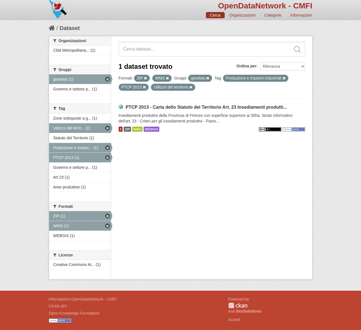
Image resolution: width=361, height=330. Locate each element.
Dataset (69, 28)
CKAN (237, 305)
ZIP (127, 129)
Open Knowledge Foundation (74, 313)
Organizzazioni (242, 15)
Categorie (273, 15)
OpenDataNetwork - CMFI (265, 5)
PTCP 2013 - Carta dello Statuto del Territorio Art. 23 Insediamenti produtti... (206, 107)
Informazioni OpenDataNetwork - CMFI (83, 299)
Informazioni (301, 15)
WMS (137, 129)
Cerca (215, 15)
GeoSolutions (248, 311)
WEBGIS (151, 129)
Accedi (234, 319)
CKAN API (58, 306)
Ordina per (246, 66)
